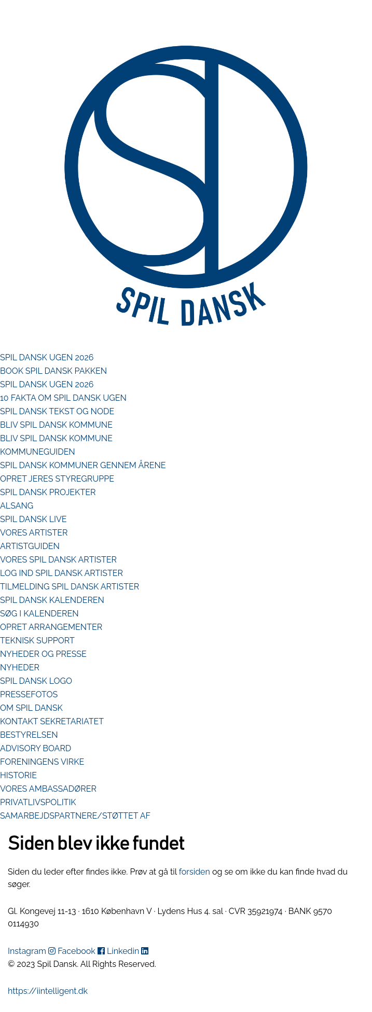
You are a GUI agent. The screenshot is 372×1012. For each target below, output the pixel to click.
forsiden (194, 872)
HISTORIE (18, 775)
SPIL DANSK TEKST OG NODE (57, 411)
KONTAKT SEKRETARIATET (52, 721)
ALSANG (16, 506)
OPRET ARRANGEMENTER (51, 627)
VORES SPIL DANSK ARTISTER (58, 560)
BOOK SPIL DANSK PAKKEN (53, 371)
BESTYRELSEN (29, 735)
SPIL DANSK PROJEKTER (47, 492)
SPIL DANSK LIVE (33, 519)
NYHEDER (19, 667)
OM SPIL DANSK (31, 708)
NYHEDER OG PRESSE (43, 654)
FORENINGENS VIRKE (42, 762)
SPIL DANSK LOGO (36, 681)
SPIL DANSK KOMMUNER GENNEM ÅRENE (83, 465)
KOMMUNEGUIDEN (37, 452)
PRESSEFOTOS (29, 694)
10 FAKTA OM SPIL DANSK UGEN (63, 398)
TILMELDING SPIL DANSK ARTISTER (69, 587)
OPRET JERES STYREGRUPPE (57, 479)
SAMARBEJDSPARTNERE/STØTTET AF (75, 816)
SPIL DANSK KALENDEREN (52, 600)
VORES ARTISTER (33, 533)
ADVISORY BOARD (35, 748)
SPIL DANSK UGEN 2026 (47, 357)
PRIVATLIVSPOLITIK (38, 802)
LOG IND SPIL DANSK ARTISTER (61, 573)
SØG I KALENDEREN (39, 614)
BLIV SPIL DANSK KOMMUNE (56, 425)
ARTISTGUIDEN (30, 546)
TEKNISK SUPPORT (37, 640)
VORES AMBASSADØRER (48, 789)
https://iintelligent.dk (48, 991)
